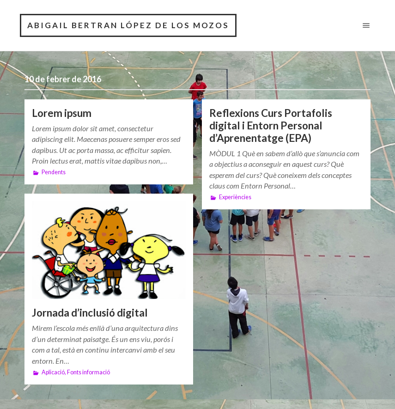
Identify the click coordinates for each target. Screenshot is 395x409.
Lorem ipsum (61, 113)
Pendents (54, 172)
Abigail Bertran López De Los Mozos (128, 25)
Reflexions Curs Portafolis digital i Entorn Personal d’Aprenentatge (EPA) (270, 125)
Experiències (235, 197)
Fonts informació (88, 372)
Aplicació (53, 372)
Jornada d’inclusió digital (90, 312)
